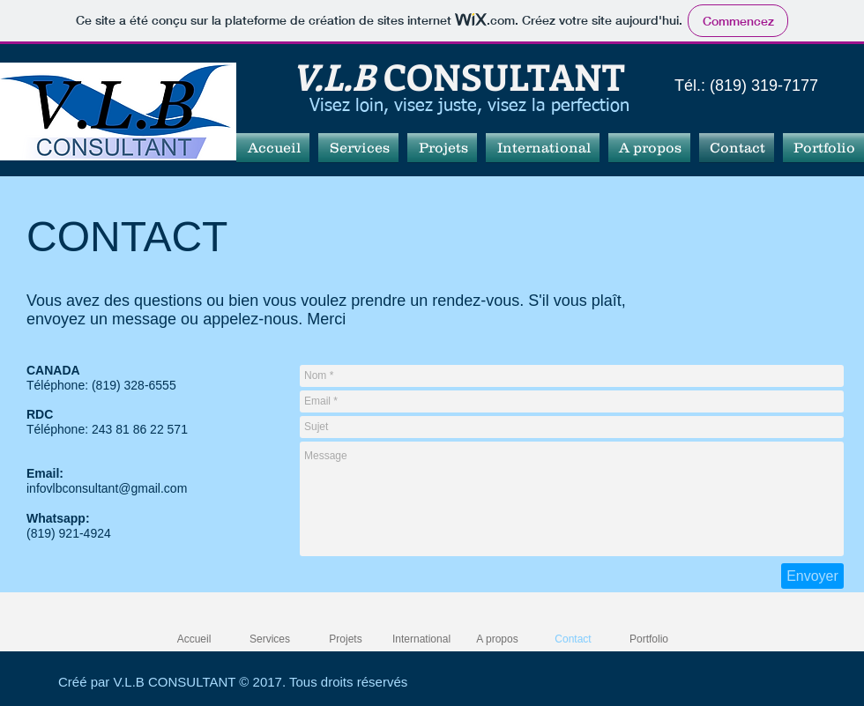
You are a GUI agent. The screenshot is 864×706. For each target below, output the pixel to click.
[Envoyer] (812, 576)
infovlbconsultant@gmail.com (106, 488)
